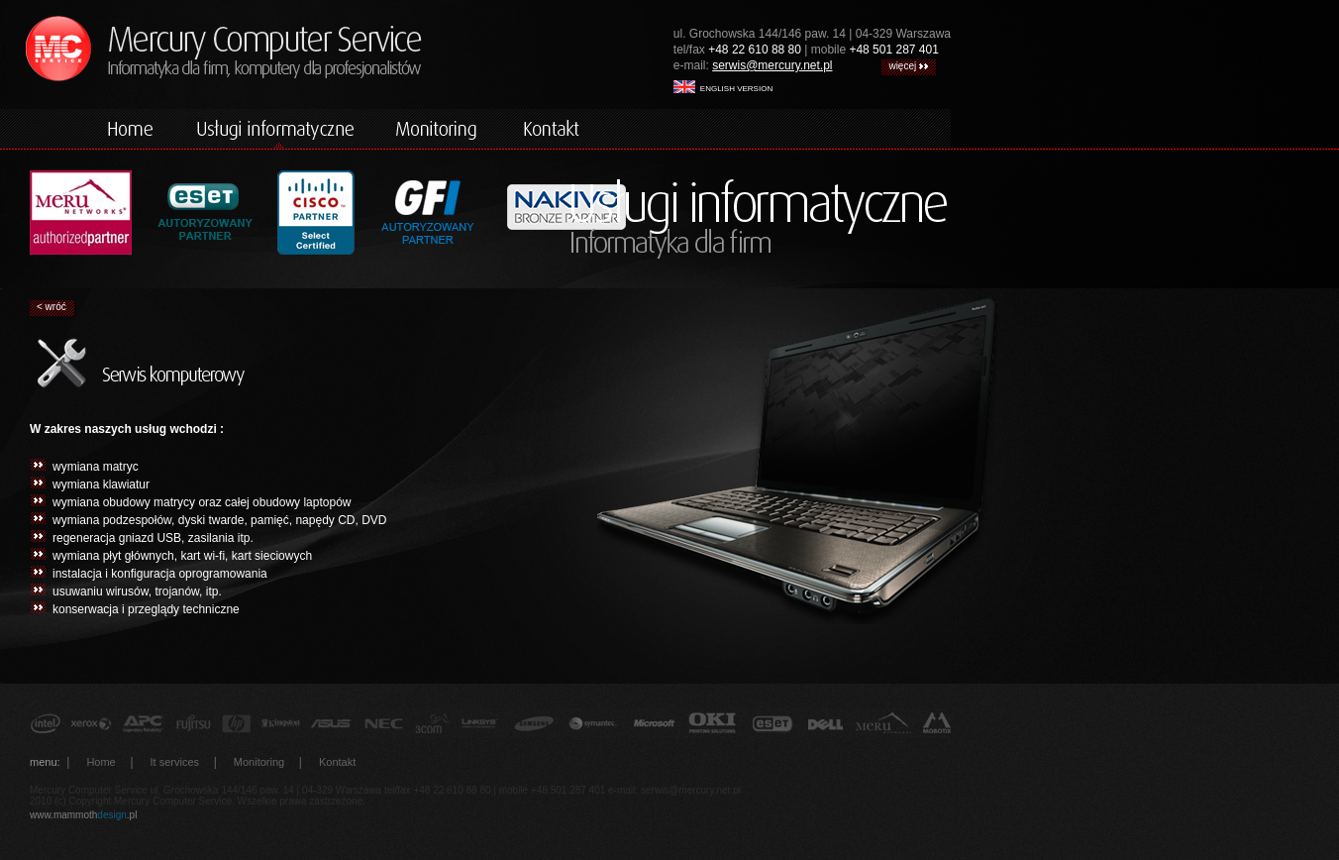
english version (722, 86)
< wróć (51, 306)
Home (100, 762)
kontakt (552, 129)
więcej (908, 65)
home (131, 129)
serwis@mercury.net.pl (772, 65)
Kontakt (337, 762)
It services (175, 762)
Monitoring (259, 762)
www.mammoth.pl (83, 814)
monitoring (438, 129)
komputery (275, 129)
